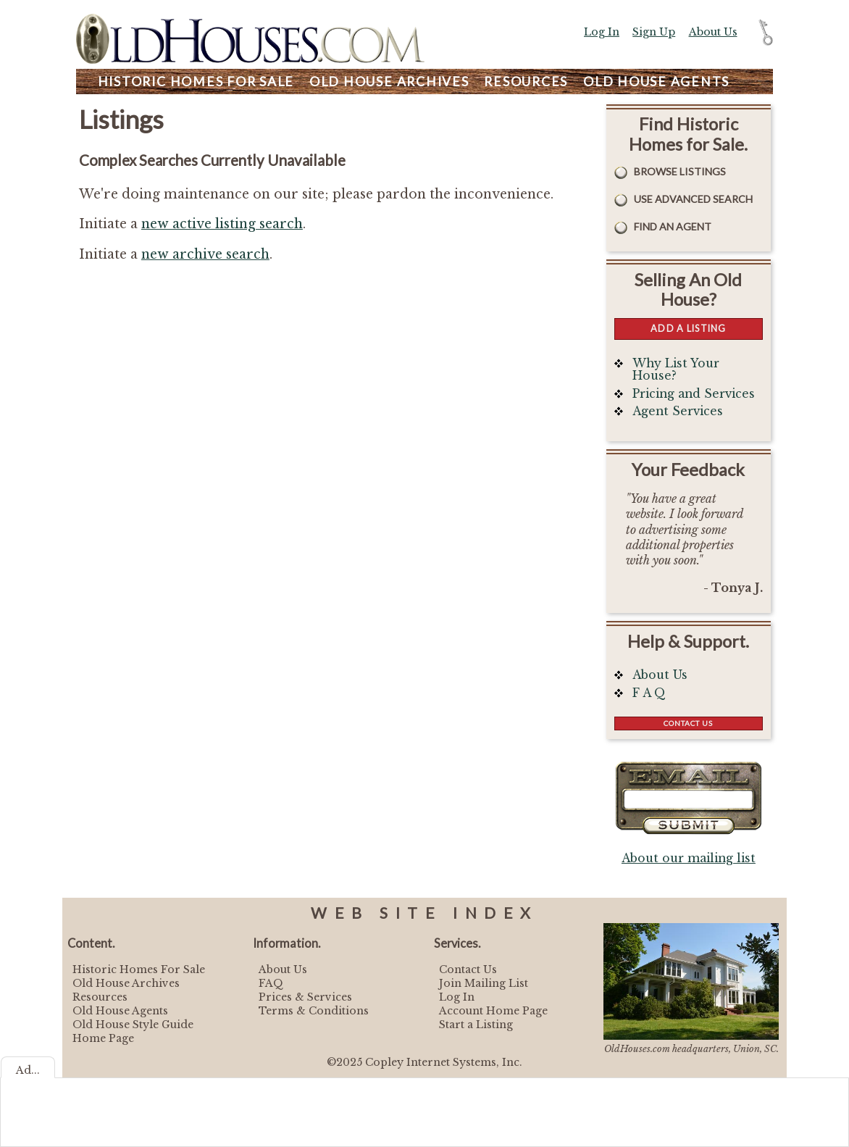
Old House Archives (126, 983)
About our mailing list (689, 858)
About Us (713, 31)
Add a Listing (688, 328)
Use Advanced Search (693, 199)
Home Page (103, 1038)
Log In (601, 31)
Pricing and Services (693, 394)
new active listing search (222, 224)
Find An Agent (672, 226)
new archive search (205, 254)
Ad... (28, 1070)
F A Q (649, 693)
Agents (656, 81)
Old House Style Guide (132, 1024)
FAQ (271, 983)
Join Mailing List (483, 983)
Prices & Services (305, 997)
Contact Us (688, 723)
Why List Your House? (675, 370)
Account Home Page (493, 1010)
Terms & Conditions (314, 1010)
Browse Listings (680, 171)
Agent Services (677, 411)
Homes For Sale (196, 81)
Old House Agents (120, 1010)
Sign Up (653, 31)
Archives (389, 81)
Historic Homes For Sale (138, 969)
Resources (526, 81)
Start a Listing (476, 1024)
